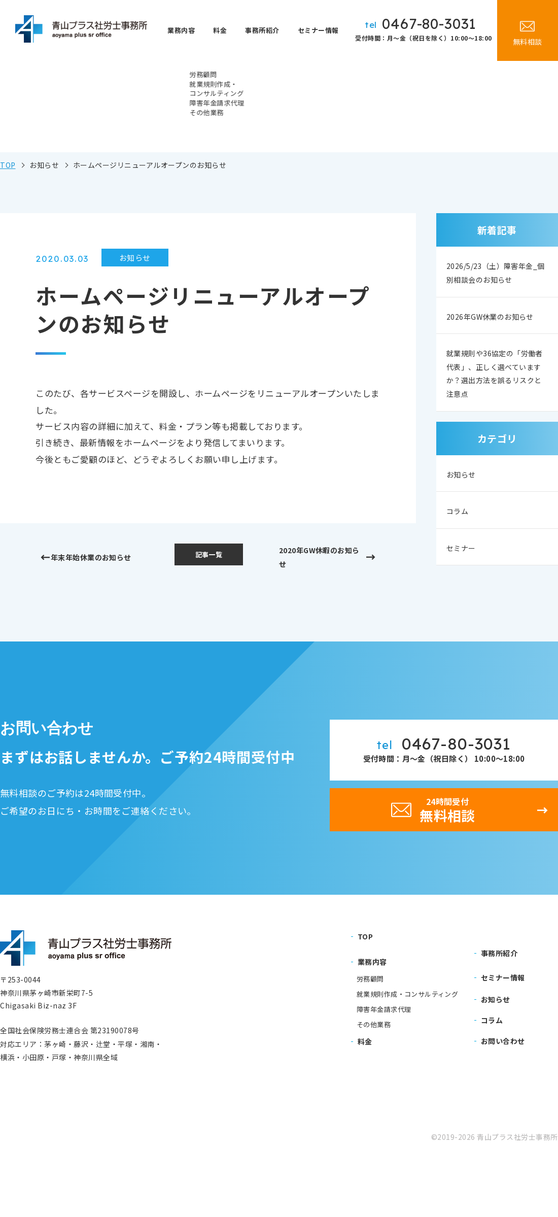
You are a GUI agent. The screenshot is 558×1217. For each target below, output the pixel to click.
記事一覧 (208, 556)
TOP (8, 165)
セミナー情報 (319, 30)
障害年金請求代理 (384, 1061)
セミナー (464, 593)
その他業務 (374, 1076)
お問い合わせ (503, 1093)
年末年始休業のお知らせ (97, 559)
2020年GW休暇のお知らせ (319, 559)
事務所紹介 (266, 30)
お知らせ (464, 518)
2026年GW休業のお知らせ (494, 342)
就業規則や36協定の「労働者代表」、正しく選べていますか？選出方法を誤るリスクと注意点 (495, 413)
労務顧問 (370, 1031)
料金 (228, 30)
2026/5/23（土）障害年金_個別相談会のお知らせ (493, 281)
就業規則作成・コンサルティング (407, 1046)
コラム (459, 555)
